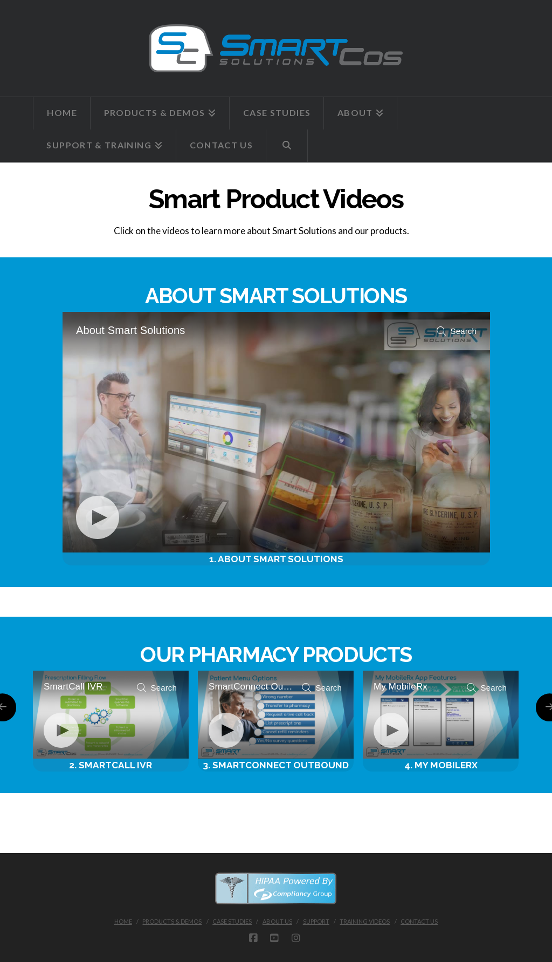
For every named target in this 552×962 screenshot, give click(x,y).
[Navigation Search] (287, 145)
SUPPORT (316, 921)
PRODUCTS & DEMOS (172, 921)
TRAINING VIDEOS (365, 921)
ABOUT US (277, 921)
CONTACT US (419, 921)
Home (123, 921)
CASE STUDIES (232, 921)
